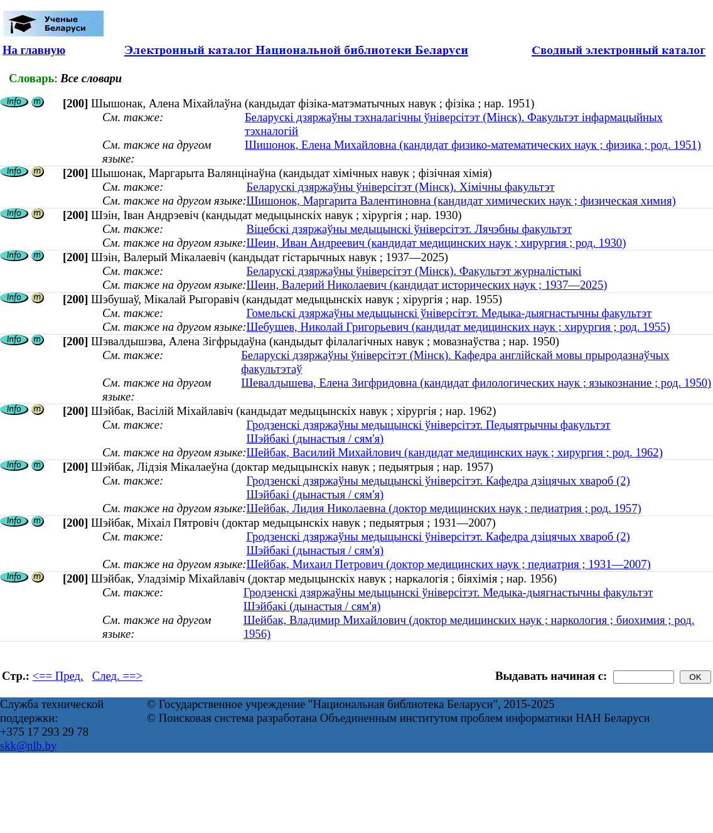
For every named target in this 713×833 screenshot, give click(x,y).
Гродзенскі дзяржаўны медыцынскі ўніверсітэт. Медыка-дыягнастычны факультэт (448, 592)
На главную (34, 49)
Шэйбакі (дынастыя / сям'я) (314, 438)
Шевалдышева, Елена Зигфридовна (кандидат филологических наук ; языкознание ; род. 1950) (476, 382)
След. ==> (117, 675)
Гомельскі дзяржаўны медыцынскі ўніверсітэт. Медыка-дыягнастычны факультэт (448, 313)
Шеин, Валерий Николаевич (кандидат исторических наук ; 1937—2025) (426, 284)
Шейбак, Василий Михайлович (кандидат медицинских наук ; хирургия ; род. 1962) (454, 452)
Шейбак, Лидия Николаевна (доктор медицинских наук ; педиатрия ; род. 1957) (443, 508)
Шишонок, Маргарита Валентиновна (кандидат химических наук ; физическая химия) (460, 200)
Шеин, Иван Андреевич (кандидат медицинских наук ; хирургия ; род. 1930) (436, 242)
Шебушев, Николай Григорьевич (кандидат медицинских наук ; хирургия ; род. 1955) (458, 326)
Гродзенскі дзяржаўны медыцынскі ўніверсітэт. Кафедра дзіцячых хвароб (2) (438, 480)
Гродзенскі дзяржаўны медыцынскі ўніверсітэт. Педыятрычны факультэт (428, 424)
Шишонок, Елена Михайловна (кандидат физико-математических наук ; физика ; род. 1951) (473, 144)
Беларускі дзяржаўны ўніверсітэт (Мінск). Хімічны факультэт (400, 186)
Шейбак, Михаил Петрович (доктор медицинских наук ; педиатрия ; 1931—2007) (448, 564)
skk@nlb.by (28, 745)
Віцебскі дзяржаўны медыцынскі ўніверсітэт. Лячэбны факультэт (409, 228)
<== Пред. (58, 675)
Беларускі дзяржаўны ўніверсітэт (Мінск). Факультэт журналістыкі (413, 270)
